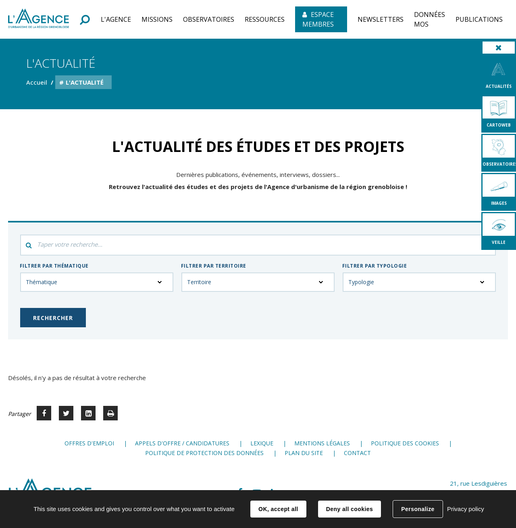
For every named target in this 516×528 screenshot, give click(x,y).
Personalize (417, 509)
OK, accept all (278, 509)
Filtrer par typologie (374, 265)
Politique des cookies (405, 443)
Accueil (36, 82)
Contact (357, 453)
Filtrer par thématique (54, 265)
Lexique (261, 443)
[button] (116, 19)
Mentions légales (322, 443)
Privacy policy (465, 508)
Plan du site (304, 453)
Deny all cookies (349, 509)
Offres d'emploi (89, 443)
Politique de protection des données (204, 453)
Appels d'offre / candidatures (182, 443)
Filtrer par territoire (213, 265)
